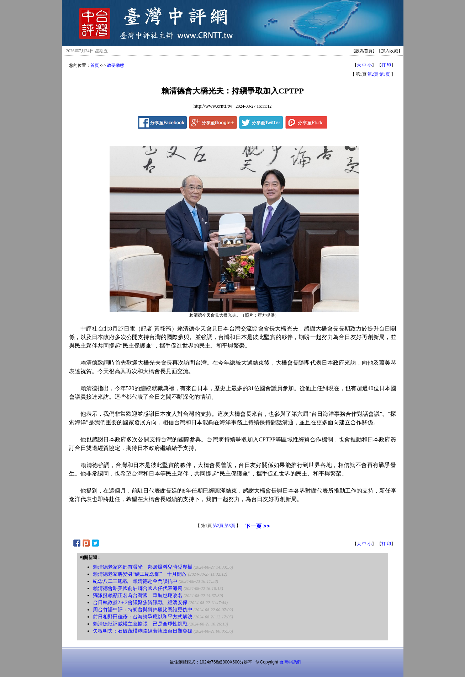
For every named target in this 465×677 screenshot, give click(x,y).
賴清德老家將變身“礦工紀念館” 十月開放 (140, 574)
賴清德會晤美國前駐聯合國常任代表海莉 (138, 588)
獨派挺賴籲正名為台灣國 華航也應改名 (138, 595)
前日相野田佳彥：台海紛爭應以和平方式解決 (142, 616)
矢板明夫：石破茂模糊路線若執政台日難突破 (142, 631)
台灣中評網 (290, 662)
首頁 (94, 65)
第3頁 (384, 74)
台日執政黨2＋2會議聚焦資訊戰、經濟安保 (140, 602)
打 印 (386, 65)
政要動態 (115, 65)
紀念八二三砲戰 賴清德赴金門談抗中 (135, 581)
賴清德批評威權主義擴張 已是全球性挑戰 (140, 624)
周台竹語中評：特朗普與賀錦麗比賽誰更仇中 (142, 609)
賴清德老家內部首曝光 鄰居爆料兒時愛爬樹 (142, 567)
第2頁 (373, 74)
